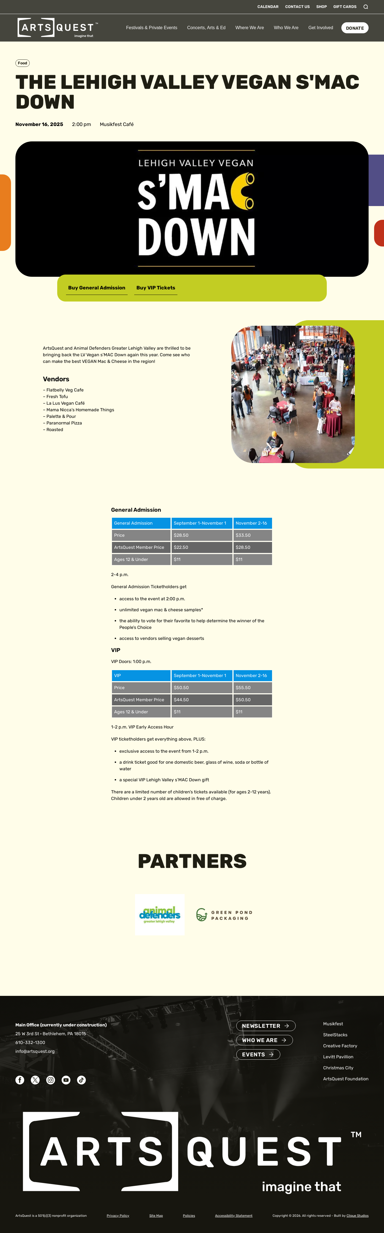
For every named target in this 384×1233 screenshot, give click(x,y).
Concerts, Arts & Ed (206, 27)
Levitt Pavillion (338, 1056)
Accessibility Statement (234, 1216)
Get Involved (320, 27)
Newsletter (261, 1026)
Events (253, 1054)
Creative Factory (340, 1045)
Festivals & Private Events (151, 27)
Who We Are (286, 27)
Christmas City (338, 1067)
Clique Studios (358, 1216)
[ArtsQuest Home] (57, 27)
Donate (355, 28)
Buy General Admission (96, 288)
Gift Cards (344, 6)
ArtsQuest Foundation (346, 1078)
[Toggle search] (366, 7)
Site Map (156, 1216)
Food (22, 63)
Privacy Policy (118, 1216)
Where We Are (249, 27)
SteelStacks (335, 1034)
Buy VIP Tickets (155, 288)
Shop (321, 6)
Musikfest (333, 1023)
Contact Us (297, 6)
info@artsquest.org (35, 1051)
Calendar (268, 6)
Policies (189, 1216)
